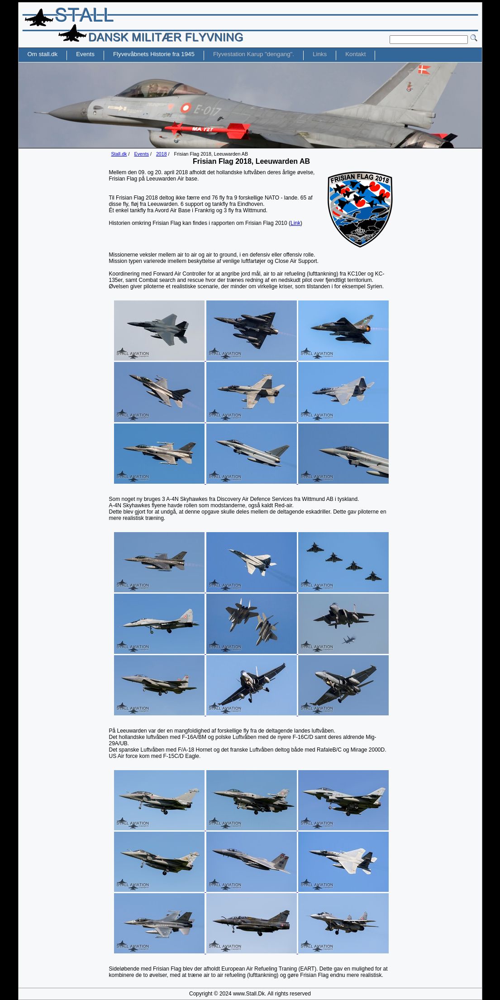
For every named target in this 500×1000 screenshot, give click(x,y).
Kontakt (355, 54)
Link (295, 223)
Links (320, 54)
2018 (161, 154)
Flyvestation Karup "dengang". (253, 54)
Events (141, 154)
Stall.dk (119, 154)
